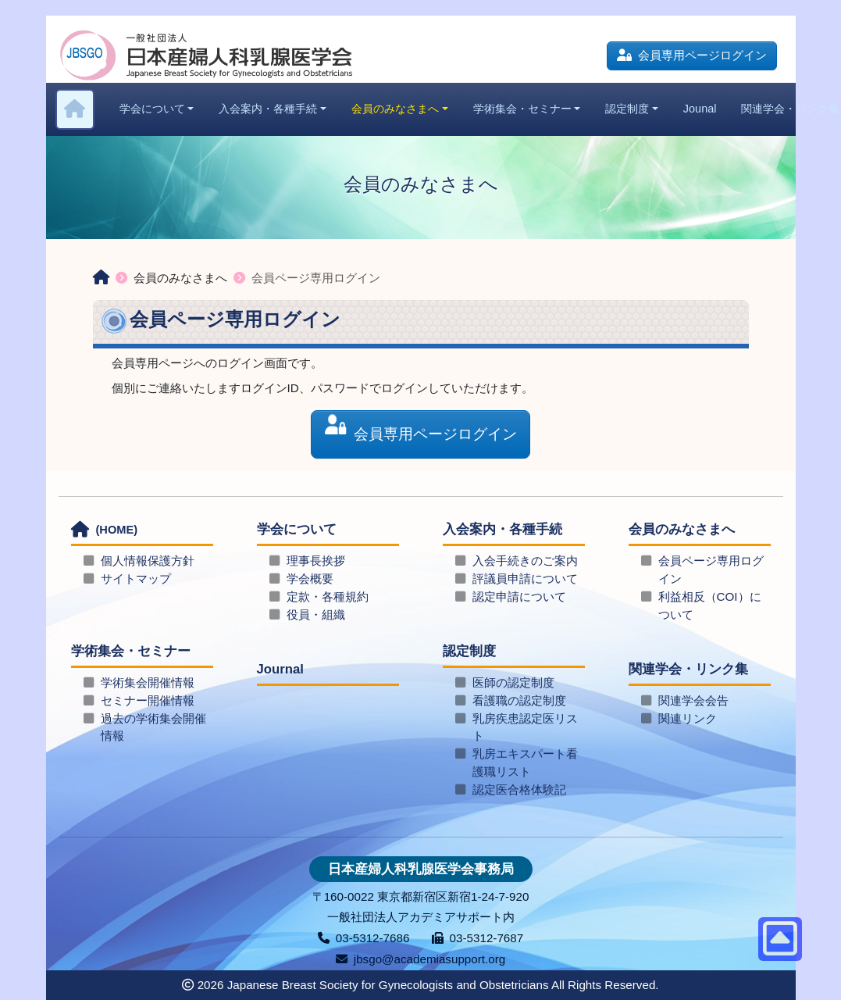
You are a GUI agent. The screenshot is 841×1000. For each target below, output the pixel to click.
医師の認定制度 (513, 682)
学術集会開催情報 (147, 682)
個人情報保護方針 (147, 560)
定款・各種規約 (328, 596)
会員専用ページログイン (692, 55)
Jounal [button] (700, 108)
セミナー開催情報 (147, 700)
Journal (280, 669)
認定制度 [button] (627, 108)
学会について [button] (152, 108)
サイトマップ (136, 578)
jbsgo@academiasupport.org (420, 959)
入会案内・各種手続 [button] (268, 108)
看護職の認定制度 (519, 700)
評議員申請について (525, 578)
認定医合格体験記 (519, 789)
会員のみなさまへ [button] (395, 108)
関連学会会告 (693, 700)
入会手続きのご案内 (525, 560)
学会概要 (310, 578)
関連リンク (687, 718)
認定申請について (519, 596)
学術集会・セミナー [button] (522, 108)
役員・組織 (316, 614)
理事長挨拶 (316, 560)
